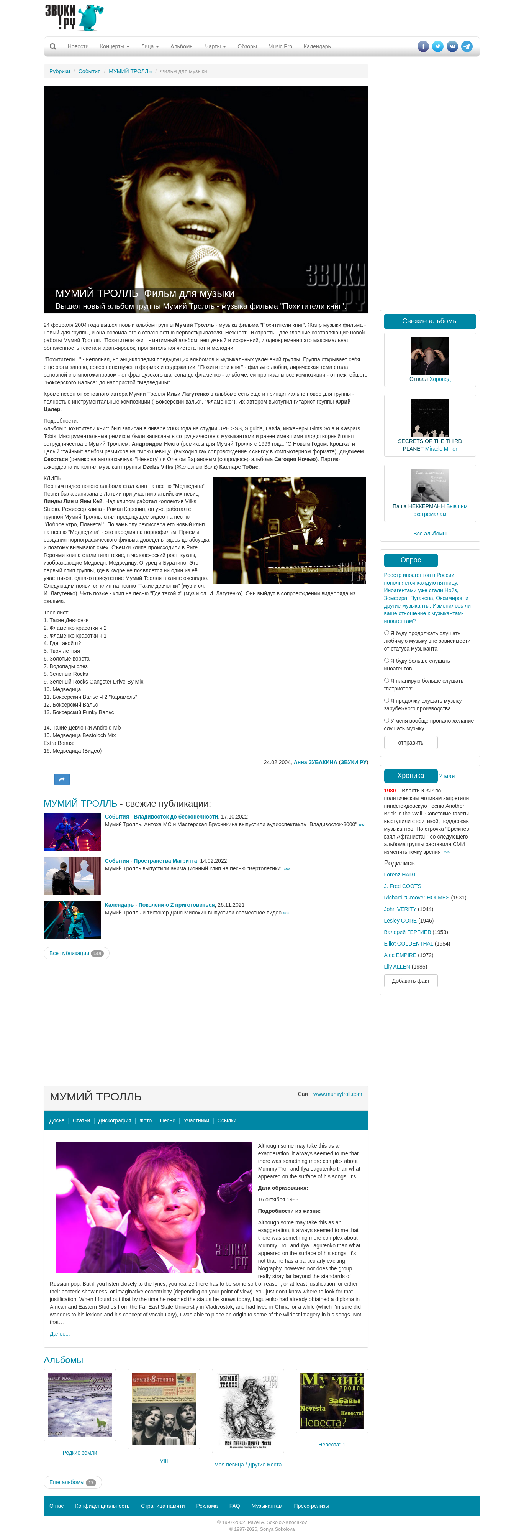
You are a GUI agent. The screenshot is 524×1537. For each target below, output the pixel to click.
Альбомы (181, 46)
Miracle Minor (441, 449)
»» (362, 824)
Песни (167, 1120)
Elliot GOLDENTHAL (409, 944)
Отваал (418, 379)
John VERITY (400, 909)
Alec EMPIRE (400, 955)
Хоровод (439, 379)
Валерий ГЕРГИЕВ (407, 932)
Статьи (81, 1120)
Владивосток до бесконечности (176, 817)
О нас (56, 1506)
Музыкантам (267, 1506)
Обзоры (247, 46)
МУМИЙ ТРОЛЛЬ (130, 71)
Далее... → (63, 1334)
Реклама (207, 1506)
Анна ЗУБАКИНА (315, 762)
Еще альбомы (72, 1482)
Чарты (215, 46)
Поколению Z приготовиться (177, 905)
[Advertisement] (262, 17)
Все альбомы (430, 533)
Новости (78, 46)
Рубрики (59, 71)
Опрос (411, 560)
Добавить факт (411, 981)
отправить (410, 743)
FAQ (234, 1506)
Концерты (114, 46)
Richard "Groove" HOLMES (417, 898)
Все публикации (76, 953)
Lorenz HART (400, 874)
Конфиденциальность (102, 1506)
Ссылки (227, 1120)
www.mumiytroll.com (337, 1094)
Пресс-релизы (311, 1506)
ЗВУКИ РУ (353, 762)
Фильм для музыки (189, 293)
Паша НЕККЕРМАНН (419, 506)
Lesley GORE (400, 921)
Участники (197, 1120)
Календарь (317, 46)
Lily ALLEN (397, 967)
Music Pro (280, 46)
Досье (57, 1120)
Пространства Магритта (165, 861)
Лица (150, 46)
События (90, 71)
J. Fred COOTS (402, 886)
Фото (145, 1120)
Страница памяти (163, 1506)
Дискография (114, 1120)
